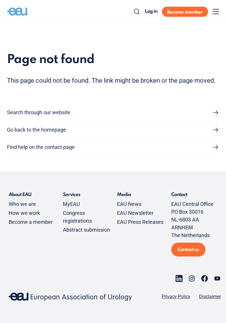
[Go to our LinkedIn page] (179, 278)
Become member (185, 12)
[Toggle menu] (216, 11)
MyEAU (71, 204)
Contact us (188, 249)
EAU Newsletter (135, 213)
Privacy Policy (176, 296)
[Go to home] (17, 12)
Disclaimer (210, 296)
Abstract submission (86, 230)
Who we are (22, 204)
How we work (24, 213)
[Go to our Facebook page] (204, 278)
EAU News (129, 204)
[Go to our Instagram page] (191, 278)
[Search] (136, 11)
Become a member (31, 222)
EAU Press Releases (140, 222)
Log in (151, 11)
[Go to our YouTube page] (217, 278)
